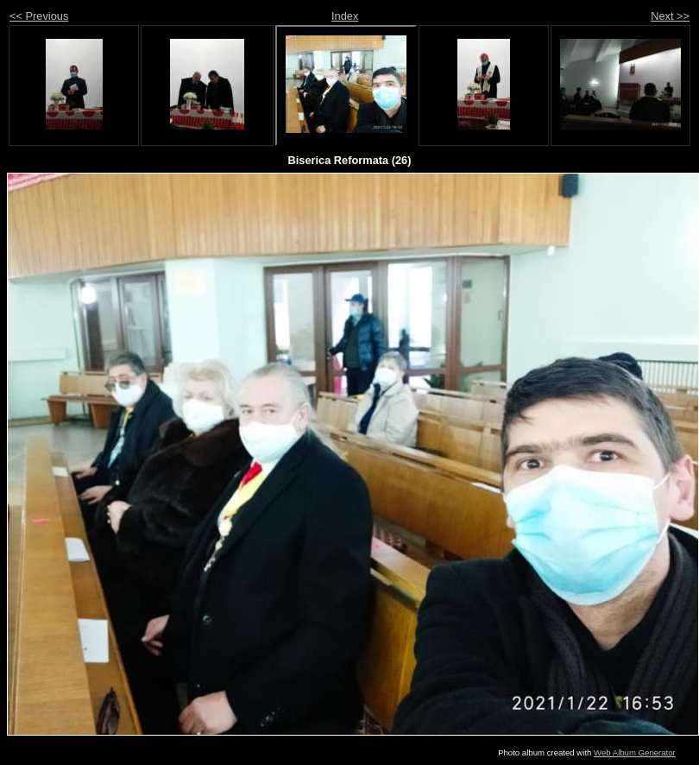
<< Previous (38, 15)
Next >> (670, 15)
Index (344, 15)
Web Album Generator (635, 752)
